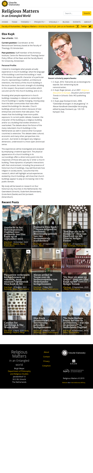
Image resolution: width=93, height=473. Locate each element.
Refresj (83, 382)
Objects (16, 244)
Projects (39, 22)
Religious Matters (20, 13)
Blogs (66, 22)
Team (14, 22)
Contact (46, 356)
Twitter (86, 26)
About (87, 22)
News (22, 244)
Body (26, 330)
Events (77, 22)
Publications (9, 245)
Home (5, 22)
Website (64, 382)
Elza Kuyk (8, 242)
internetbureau (75, 382)
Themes (25, 22)
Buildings (8, 244)
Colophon (46, 365)
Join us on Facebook (68, 26)
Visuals (53, 22)
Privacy (46, 361)
